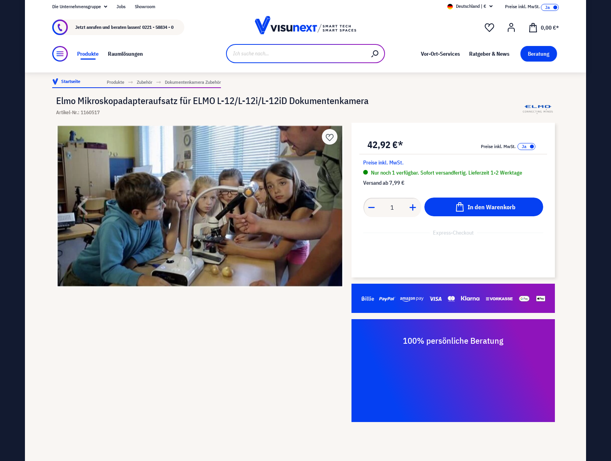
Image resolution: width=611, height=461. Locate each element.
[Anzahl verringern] (371, 207)
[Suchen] (375, 53)
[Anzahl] (392, 207)
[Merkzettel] (489, 27)
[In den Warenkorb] (483, 207)
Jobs (121, 6)
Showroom (145, 6)
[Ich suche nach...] (296, 53)
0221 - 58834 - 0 (157, 27)
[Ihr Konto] (511, 27)
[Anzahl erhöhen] (413, 207)
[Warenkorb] (543, 27)
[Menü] (60, 54)
